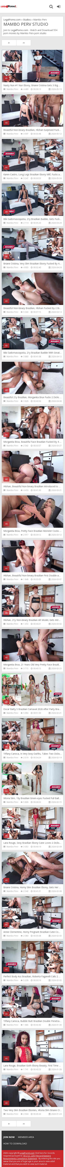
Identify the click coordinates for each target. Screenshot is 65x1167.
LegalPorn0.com (27, 1153)
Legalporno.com (9, 6)
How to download (15, 1143)
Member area (26, 1137)
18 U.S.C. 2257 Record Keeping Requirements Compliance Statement (27, 1157)
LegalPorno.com (19, 30)
